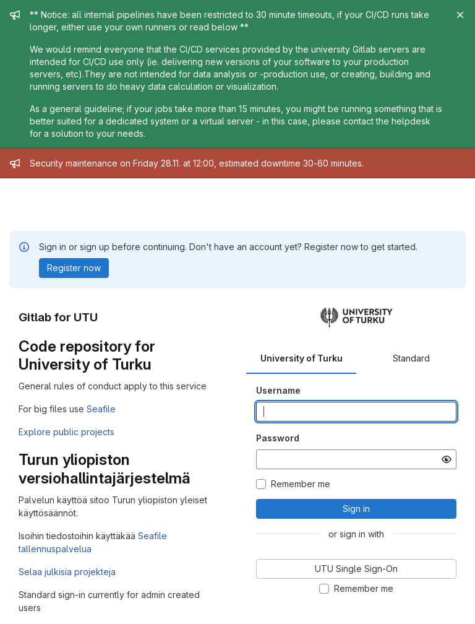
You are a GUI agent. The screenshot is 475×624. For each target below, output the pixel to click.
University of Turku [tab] (301, 358)
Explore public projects (66, 432)
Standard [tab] (411, 358)
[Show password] (446, 459)
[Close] (460, 14)
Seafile (101, 409)
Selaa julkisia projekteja (67, 571)
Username (278, 390)
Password (277, 438)
